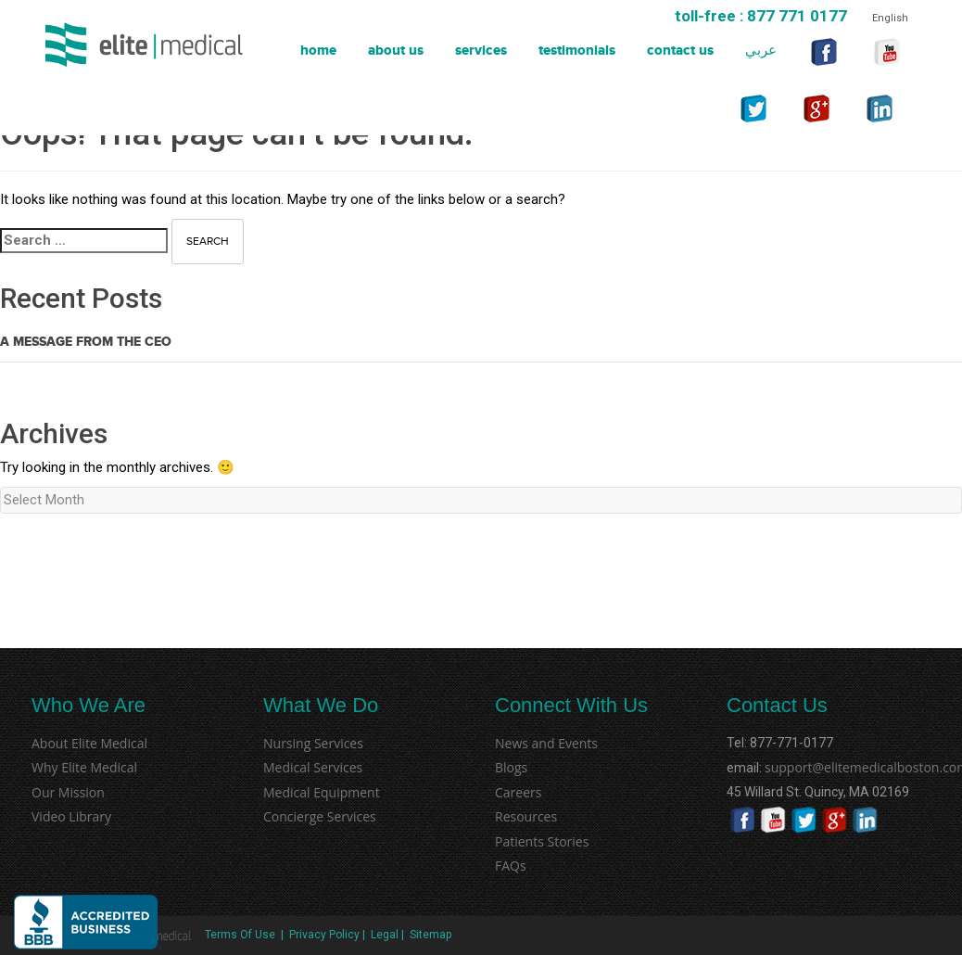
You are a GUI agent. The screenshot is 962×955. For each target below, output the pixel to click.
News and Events (546, 743)
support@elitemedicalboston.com (775, 767)
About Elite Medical (89, 743)
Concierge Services (319, 816)
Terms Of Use (238, 934)
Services (481, 50)
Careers (518, 792)
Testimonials (576, 50)
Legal (385, 934)
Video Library (71, 816)
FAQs (510, 865)
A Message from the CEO (85, 342)
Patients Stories (542, 841)
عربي (761, 50)
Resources (526, 816)
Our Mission (68, 792)
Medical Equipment (321, 792)
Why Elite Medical (84, 767)
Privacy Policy (324, 934)
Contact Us (680, 50)
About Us (396, 50)
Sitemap (430, 934)
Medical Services (312, 767)
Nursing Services (313, 743)
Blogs (511, 767)
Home (318, 50)
